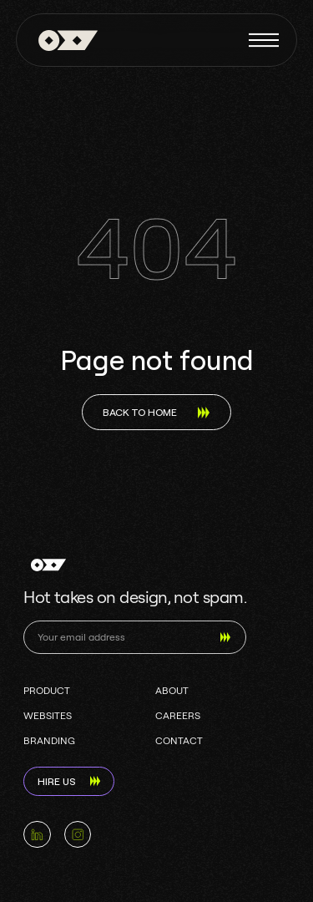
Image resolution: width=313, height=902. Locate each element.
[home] (64, 40)
